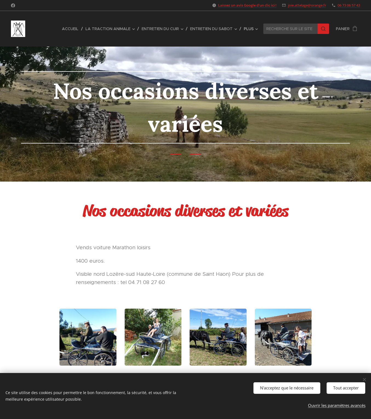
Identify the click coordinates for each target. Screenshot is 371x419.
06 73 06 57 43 (349, 5)
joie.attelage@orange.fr (307, 5)
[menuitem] (72, 29)
